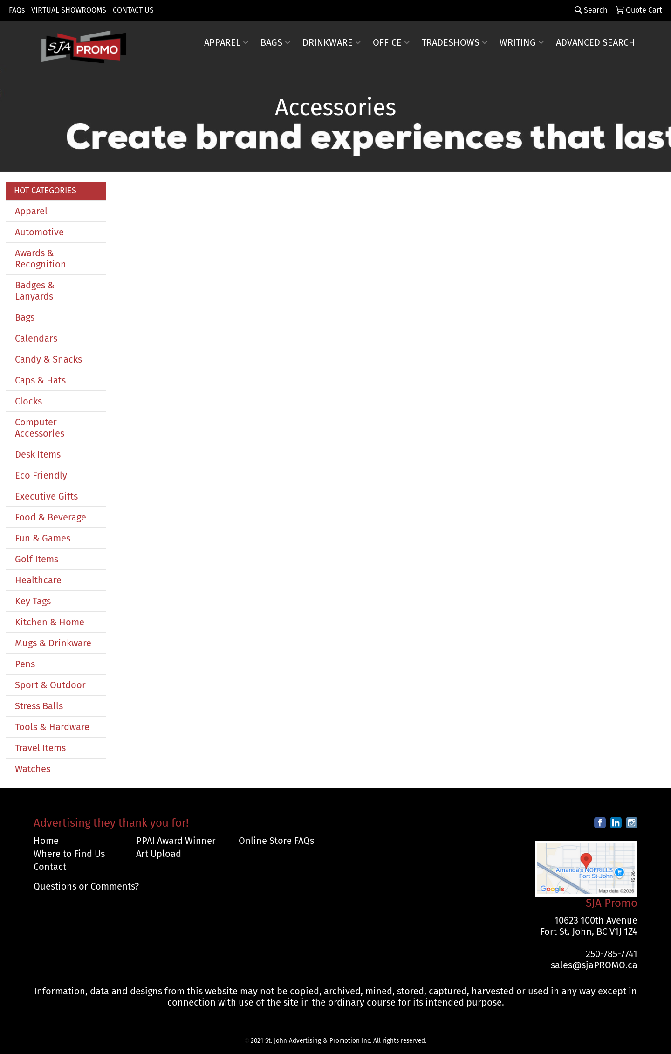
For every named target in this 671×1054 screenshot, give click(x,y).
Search (591, 10)
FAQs (17, 10)
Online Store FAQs (276, 840)
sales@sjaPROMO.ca (594, 965)
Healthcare (38, 580)
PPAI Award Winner (176, 840)
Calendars (36, 338)
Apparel (226, 42)
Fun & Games (42, 538)
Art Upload (158, 853)
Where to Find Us (69, 853)
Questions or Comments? (86, 886)
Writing (522, 42)
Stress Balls (39, 706)
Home (46, 840)
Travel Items (40, 747)
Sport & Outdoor (50, 685)
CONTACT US (133, 10)
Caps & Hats (40, 380)
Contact (50, 866)
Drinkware (331, 42)
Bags (275, 42)
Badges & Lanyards (35, 291)
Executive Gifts (46, 496)
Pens (25, 664)
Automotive (39, 232)
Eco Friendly (41, 475)
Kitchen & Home (49, 622)
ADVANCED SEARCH (595, 42)
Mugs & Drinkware (53, 643)
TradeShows (454, 42)
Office (391, 42)
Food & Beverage (50, 517)
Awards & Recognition (40, 258)
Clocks (28, 401)
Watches (32, 768)
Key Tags (33, 601)
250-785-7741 (611, 953)
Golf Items (36, 559)
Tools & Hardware (52, 726)
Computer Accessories (39, 428)
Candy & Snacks (48, 359)
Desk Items (38, 454)
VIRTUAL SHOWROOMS (68, 10)
